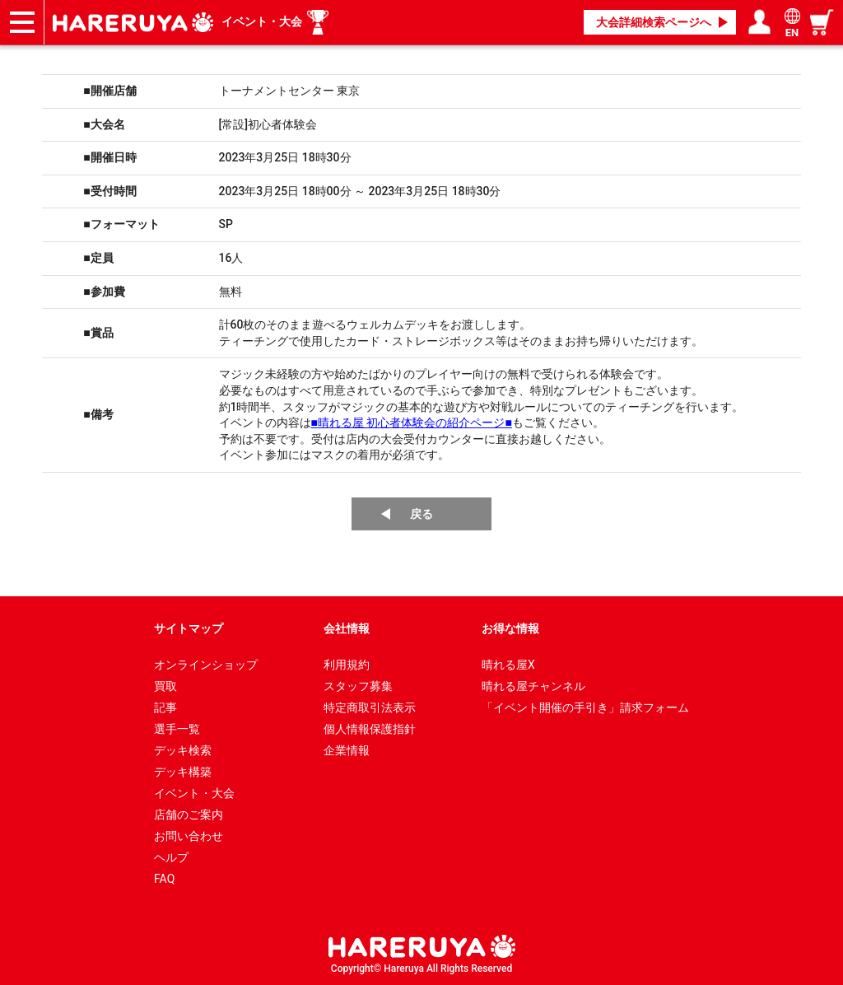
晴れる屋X (508, 664)
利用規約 (347, 664)
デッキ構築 (183, 771)
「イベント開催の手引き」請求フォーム (585, 707)
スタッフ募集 (358, 686)
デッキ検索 (183, 750)
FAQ (164, 878)
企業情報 (347, 750)
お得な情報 (510, 628)
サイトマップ (188, 628)
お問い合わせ (188, 836)
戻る (421, 514)
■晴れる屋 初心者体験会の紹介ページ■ (411, 422)
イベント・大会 (261, 21)
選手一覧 (177, 728)
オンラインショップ (206, 664)
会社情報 (347, 628)
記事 (165, 707)
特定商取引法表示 (370, 707)
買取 (165, 686)
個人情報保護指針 (370, 728)
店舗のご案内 (188, 814)
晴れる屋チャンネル (533, 686)
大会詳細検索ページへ (653, 22)
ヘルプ (171, 857)
